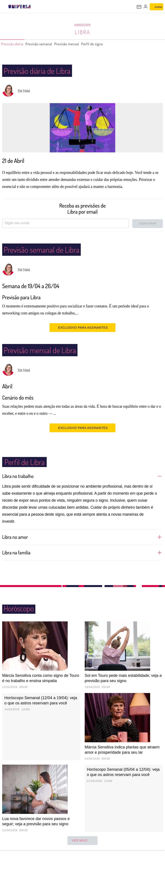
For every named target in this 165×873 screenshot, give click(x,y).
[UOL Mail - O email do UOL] (139, 6)
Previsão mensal (78, 44)
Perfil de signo (108, 44)
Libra (82, 32)
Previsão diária (14, 44)
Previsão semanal (45, 44)
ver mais (82, 840)
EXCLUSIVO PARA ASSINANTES (82, 327)
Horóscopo (82, 25)
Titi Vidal (23, 90)
